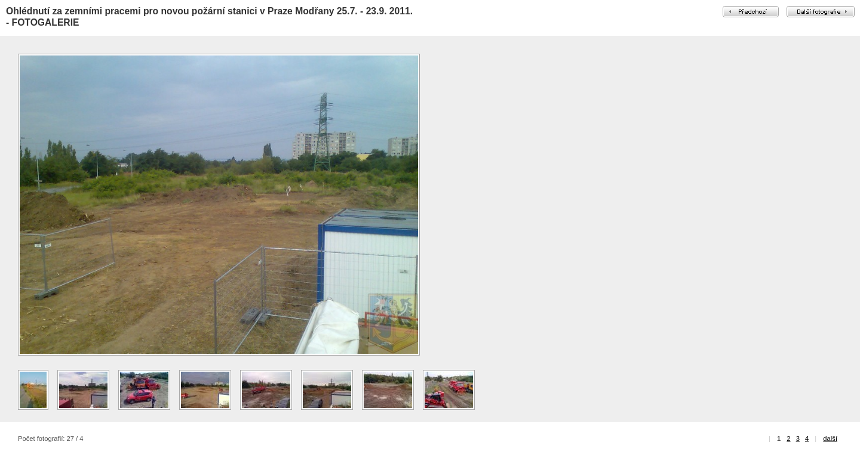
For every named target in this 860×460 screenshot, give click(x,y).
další (830, 438)
